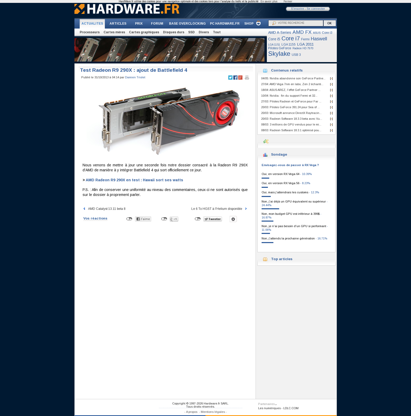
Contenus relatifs (287, 70)
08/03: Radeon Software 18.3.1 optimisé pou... (291, 130)
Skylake (279, 53)
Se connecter (316, 8)
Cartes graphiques (144, 32)
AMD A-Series (279, 32)
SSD (191, 32)
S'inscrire (297, 8)
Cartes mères (114, 32)
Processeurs (90, 32)
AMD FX (302, 32)
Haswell (319, 38)
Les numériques (269, 408)
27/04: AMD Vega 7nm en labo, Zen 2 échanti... (292, 84)
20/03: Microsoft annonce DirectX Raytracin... (291, 112)
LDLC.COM (291, 408)
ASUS (317, 32)
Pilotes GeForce (279, 48)
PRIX (139, 23)
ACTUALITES (92, 23)
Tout (217, 32)
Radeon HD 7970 (303, 48)
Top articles (282, 259)
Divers (204, 32)
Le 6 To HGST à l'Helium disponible (219, 209)
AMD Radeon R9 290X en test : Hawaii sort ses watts (134, 180)
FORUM (157, 23)
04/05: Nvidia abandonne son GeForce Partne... (293, 78)
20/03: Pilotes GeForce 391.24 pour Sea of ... (290, 107)
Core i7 (291, 38)
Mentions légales (213, 411)
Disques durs (173, 32)
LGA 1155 (289, 44)
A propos (191, 411)
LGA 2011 (305, 44)
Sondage (279, 154)
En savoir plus (269, 1)
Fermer (288, 1)
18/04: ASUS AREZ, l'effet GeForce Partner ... (291, 89)
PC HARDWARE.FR (225, 23)
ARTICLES (118, 23)
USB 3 (296, 55)
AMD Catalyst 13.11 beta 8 (104, 209)
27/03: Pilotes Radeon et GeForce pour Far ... (291, 101)
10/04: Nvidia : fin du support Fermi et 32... (289, 95)
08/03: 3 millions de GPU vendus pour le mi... (291, 124)
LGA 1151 (274, 44)
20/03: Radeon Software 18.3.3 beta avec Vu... (291, 118)
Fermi (305, 39)
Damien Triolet (135, 77)
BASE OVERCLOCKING (187, 23)
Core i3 (327, 33)
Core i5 (274, 39)
